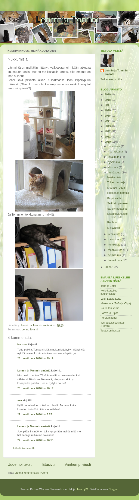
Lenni (25, 329)
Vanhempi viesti (78, 464)
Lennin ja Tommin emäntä (33, 370)
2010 (108, 141)
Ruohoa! (112, 222)
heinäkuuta (115, 172)
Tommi (34, 329)
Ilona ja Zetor (108, 285)
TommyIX (82, 489)
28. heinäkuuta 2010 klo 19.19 (35, 358)
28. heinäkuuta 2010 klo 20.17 (35, 388)
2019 (108, 94)
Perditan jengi (109, 317)
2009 (108, 267)
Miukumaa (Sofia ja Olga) (116, 303)
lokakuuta (114, 156)
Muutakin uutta (116, 187)
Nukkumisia (114, 177)
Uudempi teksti (20, 464)
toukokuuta (115, 239)
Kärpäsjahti (114, 198)
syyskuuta (114, 162)
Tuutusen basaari (111, 330)
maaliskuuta (115, 250)
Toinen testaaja (116, 182)
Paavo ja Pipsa (109, 313)
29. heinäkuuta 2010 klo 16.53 (35, 440)
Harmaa (22, 344)
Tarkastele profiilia (111, 79)
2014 (108, 120)
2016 (108, 110)
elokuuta (113, 167)
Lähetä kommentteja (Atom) (31, 472)
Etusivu (48, 464)
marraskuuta (116, 151)
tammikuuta (115, 260)
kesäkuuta (114, 234)
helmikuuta (115, 255)
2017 (108, 105)
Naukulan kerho (110, 308)
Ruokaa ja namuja (118, 192)
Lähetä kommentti (23, 448)
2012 (108, 131)
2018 (108, 99)
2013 (108, 126)
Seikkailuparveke (117, 203)
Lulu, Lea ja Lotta (111, 298)
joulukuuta (114, 146)
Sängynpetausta (117, 208)
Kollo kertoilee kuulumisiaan (109, 292)
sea (19, 400)
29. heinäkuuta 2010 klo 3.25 (34, 414)
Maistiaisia (113, 227)
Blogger (113, 489)
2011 (108, 136)
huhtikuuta (114, 244)
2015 (108, 115)
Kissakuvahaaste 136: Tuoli (117, 215)
